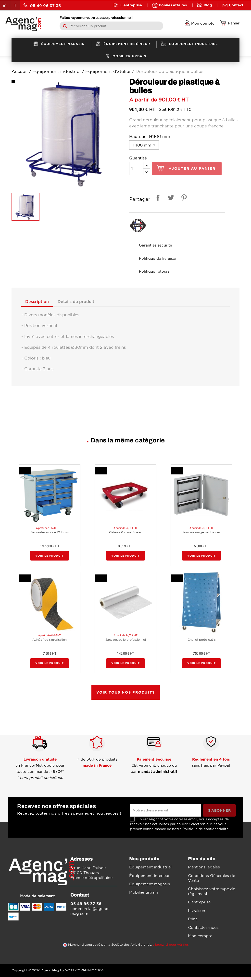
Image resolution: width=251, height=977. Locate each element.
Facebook (15, 5)
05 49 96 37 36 (42, 5)
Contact (236, 5)
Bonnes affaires (173, 5)
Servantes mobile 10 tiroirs (50, 532)
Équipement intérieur (149, 876)
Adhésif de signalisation (49, 640)
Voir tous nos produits (125, 692)
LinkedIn (5, 5)
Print (192, 919)
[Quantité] (136, 168)
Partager (157, 198)
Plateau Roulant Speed (125, 532)
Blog (208, 5)
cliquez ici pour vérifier (170, 945)
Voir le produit (49, 555)
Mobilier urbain (143, 892)
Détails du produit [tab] (80, 302)
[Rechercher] (111, 26)
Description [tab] (38, 302)
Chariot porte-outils (201, 640)
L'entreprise (131, 5)
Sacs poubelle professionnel (125, 640)
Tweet (170, 198)
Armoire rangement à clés (201, 532)
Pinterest (183, 198)
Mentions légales (204, 867)
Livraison (196, 911)
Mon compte (200, 936)
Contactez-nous (203, 927)
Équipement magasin (149, 884)
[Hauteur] (144, 145)
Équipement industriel (150, 867)
